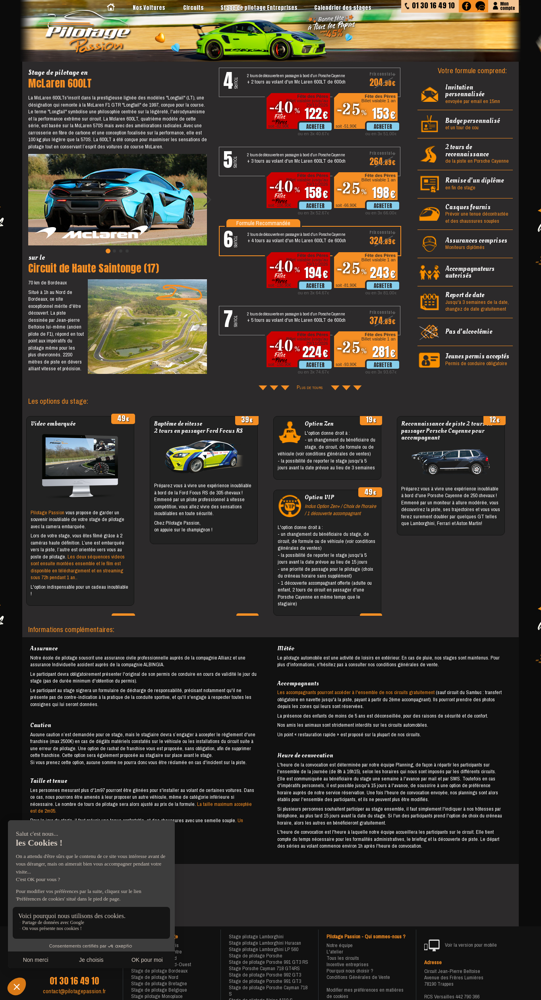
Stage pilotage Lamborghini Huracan (265, 942)
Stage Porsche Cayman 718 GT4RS (264, 968)
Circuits (193, 8)
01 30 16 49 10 (74, 981)
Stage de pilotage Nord (154, 977)
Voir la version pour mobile (460, 945)
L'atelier (335, 951)
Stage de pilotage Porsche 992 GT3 (265, 974)
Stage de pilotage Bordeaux (159, 970)
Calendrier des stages (342, 8)
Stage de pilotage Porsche (255, 955)
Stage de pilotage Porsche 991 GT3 (265, 981)
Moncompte (507, 5)
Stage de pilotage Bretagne (159, 983)
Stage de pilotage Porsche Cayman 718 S (268, 990)
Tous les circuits (343, 958)
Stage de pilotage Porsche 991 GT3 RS (268, 962)
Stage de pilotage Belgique (159, 989)
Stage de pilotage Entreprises (259, 8)
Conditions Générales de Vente (358, 977)
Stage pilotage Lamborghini (256, 936)
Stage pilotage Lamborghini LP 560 (263, 949)
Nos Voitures (149, 8)
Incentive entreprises (348, 964)
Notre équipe (340, 945)
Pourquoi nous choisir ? (350, 970)
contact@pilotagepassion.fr (74, 991)
